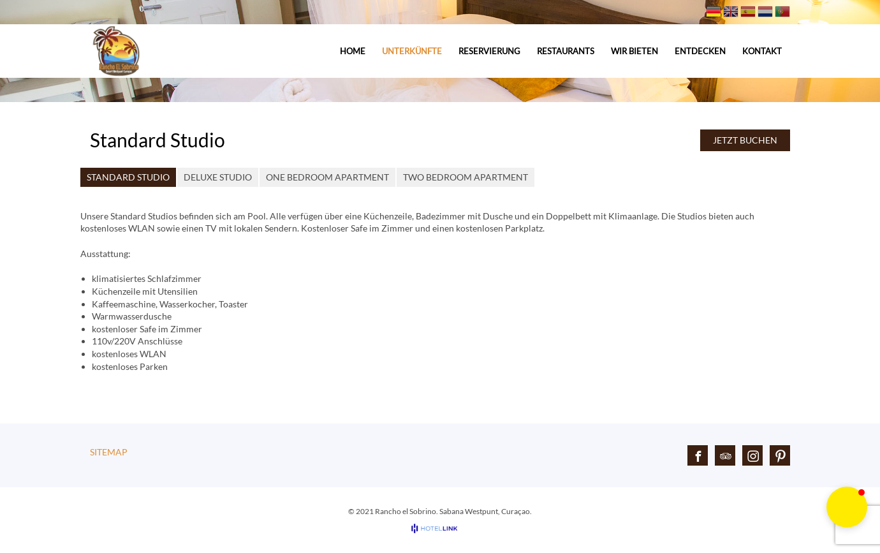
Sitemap (109, 451)
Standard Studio (128, 177)
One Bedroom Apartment (327, 177)
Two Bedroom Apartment (465, 177)
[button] (846, 507)
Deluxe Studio (218, 177)
